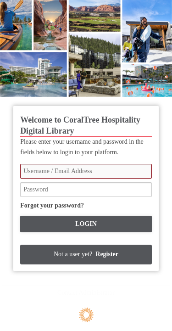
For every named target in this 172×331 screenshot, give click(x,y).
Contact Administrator (86, 292)
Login (86, 223)
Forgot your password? (52, 205)
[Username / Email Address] (86, 171)
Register (106, 254)
